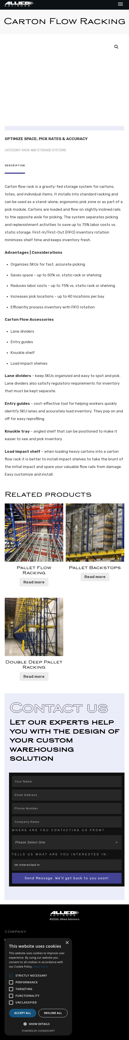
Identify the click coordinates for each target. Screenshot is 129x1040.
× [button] (67, 943)
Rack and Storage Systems (44, 150)
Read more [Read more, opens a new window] (40, 966)
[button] (116, 47)
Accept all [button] (22, 1013)
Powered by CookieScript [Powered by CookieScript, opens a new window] (38, 1030)
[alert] (38, 987)
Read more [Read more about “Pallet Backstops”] (95, 575)
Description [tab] (15, 165)
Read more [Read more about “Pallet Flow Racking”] (34, 580)
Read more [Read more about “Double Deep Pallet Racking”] (34, 674)
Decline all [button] (53, 1013)
